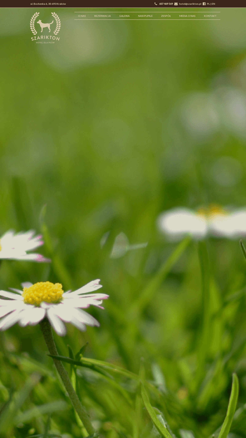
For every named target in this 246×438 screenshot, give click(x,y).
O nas (82, 15)
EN (213, 3)
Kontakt (210, 15)
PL (208, 3)
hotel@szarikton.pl (190, 3)
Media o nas (187, 15)
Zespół (166, 15)
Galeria (124, 15)
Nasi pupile (145, 15)
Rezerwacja (102, 15)
